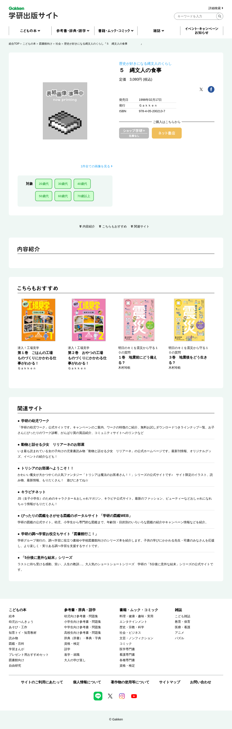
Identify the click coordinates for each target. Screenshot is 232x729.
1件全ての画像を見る (96, 166)
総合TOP (14, 43)
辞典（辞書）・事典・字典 (82, 638)
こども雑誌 (182, 616)
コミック (126, 643)
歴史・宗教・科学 (132, 627)
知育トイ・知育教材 (22, 632)
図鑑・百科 (16, 643)
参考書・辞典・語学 (80, 610)
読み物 (13, 638)
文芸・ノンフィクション (136, 638)
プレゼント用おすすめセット (29, 654)
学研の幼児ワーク (35, 421)
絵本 (12, 616)
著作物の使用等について (130, 682)
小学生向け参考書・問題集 (82, 621)
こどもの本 (29, 43)
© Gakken (116, 719)
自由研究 (15, 665)
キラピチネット (33, 492)
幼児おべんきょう (21, 621)
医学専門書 (127, 649)
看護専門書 (127, 654)
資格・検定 (72, 643)
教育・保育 (182, 621)
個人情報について (87, 682)
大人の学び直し (75, 660)
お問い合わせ (200, 682)
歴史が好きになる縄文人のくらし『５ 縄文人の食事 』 (103, 43)
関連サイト (141, 226)
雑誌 (178, 610)
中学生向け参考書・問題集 (82, 627)
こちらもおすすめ (114, 226)
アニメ (179, 632)
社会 (58, 43)
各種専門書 (127, 660)
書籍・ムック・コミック (139, 610)
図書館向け (45, 43)
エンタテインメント (133, 621)
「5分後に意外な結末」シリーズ (46, 557)
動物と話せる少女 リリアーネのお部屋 (52, 444)
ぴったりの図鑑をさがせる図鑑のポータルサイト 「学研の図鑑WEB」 (76, 516)
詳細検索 (215, 8)
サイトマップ (169, 682)
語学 (67, 649)
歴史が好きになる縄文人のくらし (145, 63)
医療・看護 (182, 627)
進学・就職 (72, 654)
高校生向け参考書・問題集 (82, 632)
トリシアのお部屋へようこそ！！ (47, 468)
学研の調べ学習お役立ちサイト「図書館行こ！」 (59, 534)
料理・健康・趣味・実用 (136, 616)
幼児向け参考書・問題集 (81, 616)
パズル (179, 638)
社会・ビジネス (130, 632)
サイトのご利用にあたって (42, 682)
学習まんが (16, 649)
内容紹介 (89, 226)
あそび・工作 (18, 627)
